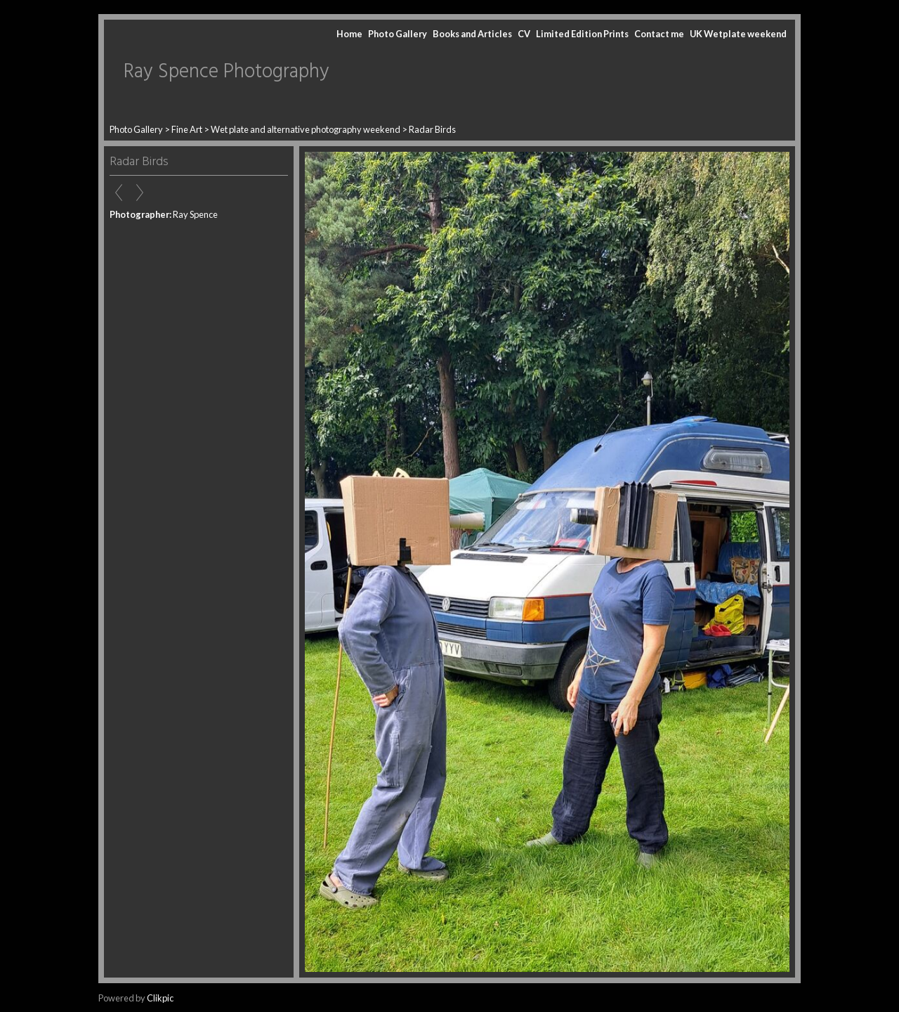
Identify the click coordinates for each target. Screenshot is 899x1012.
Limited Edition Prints (582, 33)
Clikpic (160, 998)
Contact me (659, 33)
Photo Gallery (397, 33)
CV (524, 33)
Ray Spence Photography (226, 72)
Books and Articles (472, 33)
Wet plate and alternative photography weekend (305, 129)
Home (349, 33)
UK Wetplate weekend (738, 33)
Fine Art (186, 129)
